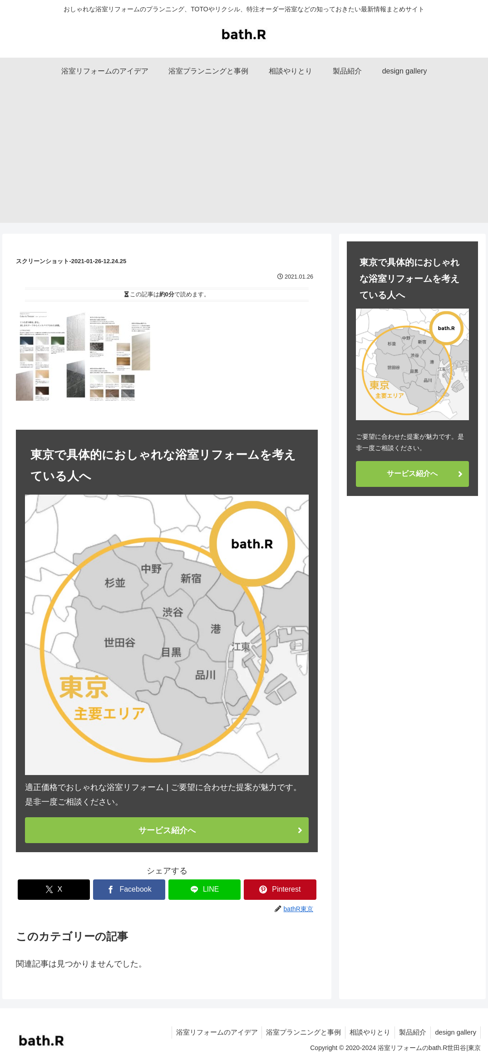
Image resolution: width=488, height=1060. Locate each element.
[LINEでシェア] (204, 889)
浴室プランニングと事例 (310, 1031)
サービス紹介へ (167, 829)
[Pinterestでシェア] (280, 889)
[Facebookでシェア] (129, 889)
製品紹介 (414, 1031)
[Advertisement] (244, 159)
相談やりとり (373, 1031)
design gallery (456, 1031)
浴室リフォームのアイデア (227, 1031)
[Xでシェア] (54, 889)
